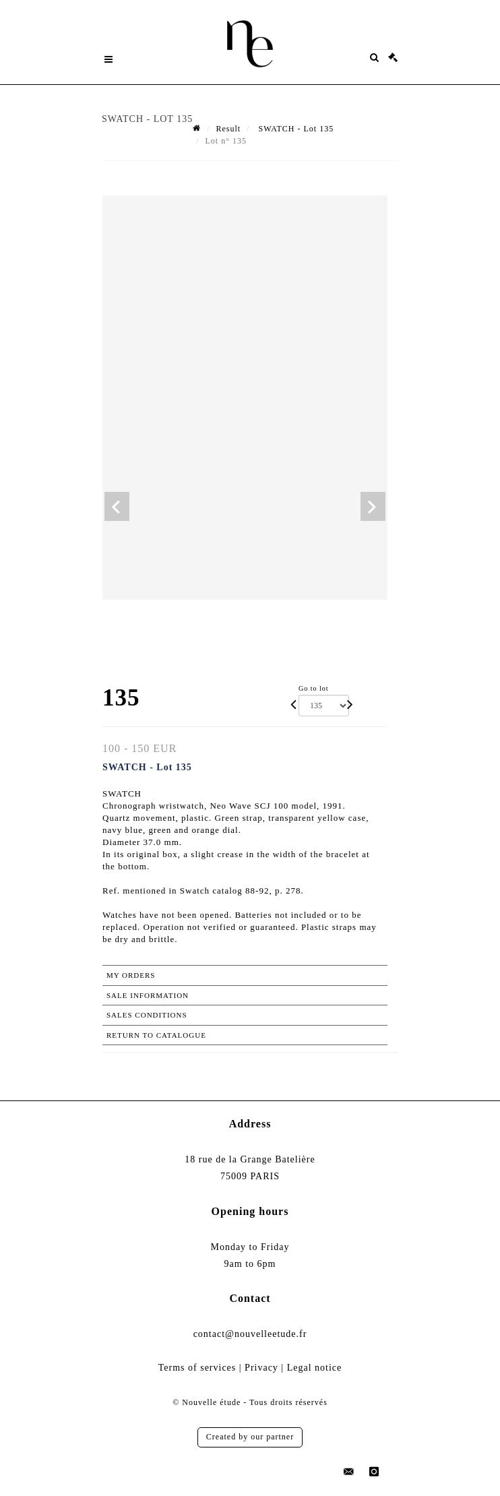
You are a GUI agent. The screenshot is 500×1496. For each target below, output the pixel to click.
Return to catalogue (156, 1035)
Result (228, 128)
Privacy (261, 1368)
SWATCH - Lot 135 (295, 128)
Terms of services (197, 1368)
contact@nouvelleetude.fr (250, 1334)
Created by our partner (250, 1436)
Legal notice (314, 1368)
